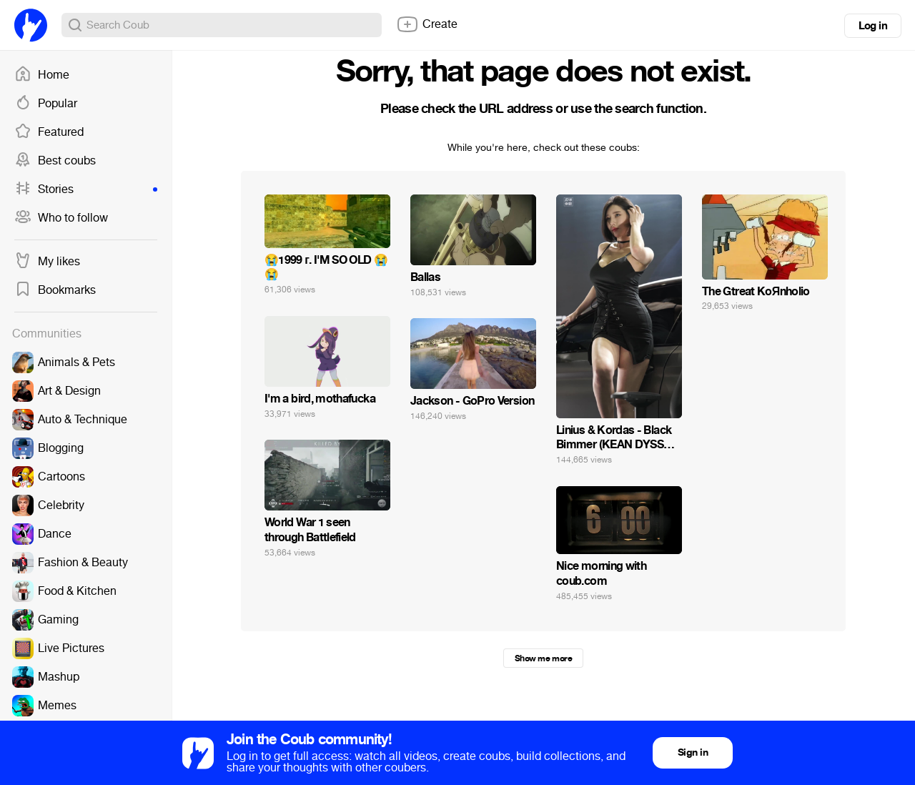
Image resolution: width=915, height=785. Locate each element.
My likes (47, 262)
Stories (85, 189)
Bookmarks (55, 290)
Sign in (693, 752)
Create (427, 24)
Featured (49, 132)
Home (41, 75)
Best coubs (55, 161)
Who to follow (61, 218)
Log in (873, 26)
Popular (45, 104)
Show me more (543, 658)
